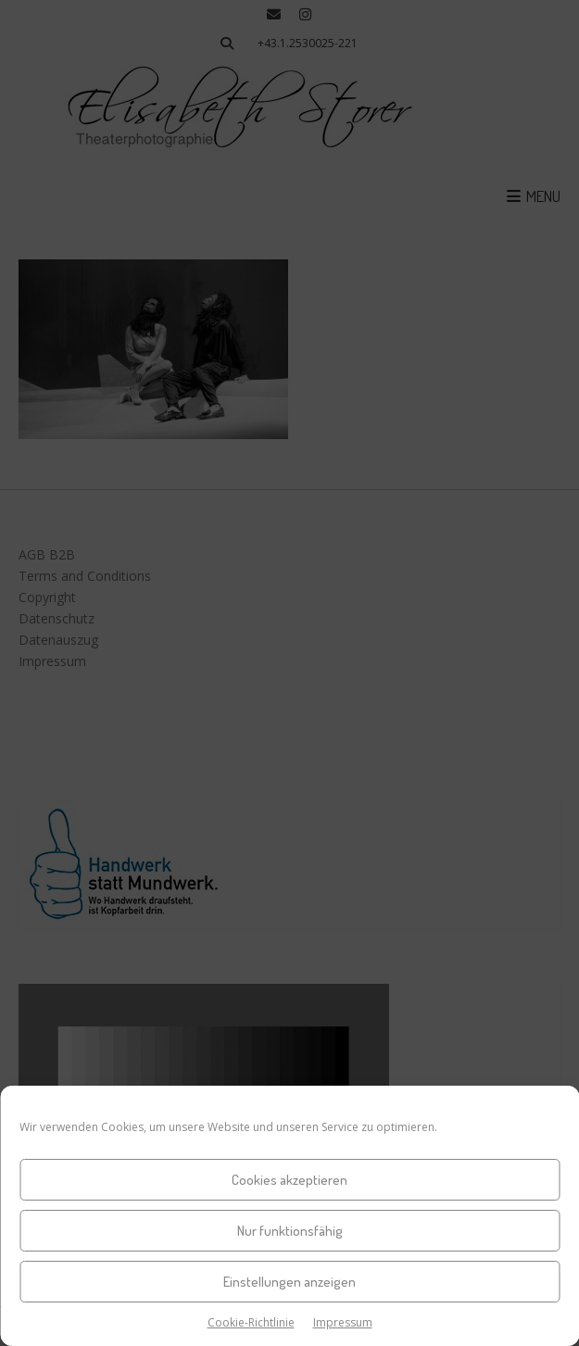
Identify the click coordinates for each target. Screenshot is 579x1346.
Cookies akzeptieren (289, 1180)
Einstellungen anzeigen (289, 1281)
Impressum (342, 1322)
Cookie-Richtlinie (251, 1322)
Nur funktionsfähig (290, 1230)
